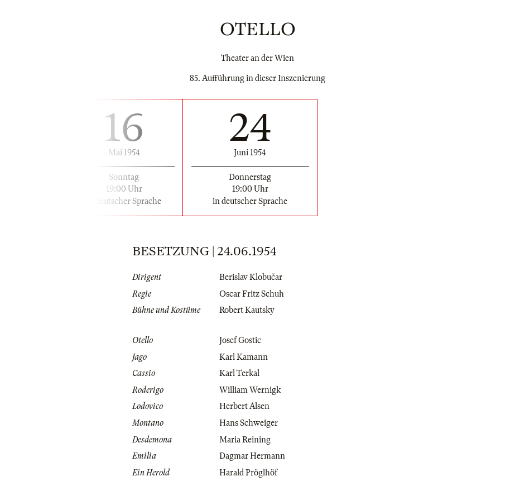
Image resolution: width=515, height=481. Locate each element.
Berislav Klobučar (250, 277)
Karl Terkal (239, 373)
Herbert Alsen (244, 406)
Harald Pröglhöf (248, 472)
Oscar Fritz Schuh (251, 293)
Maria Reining (245, 439)
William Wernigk (250, 389)
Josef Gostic (240, 340)
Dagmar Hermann (252, 455)
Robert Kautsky (247, 310)
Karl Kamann (243, 357)
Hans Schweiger (248, 422)
